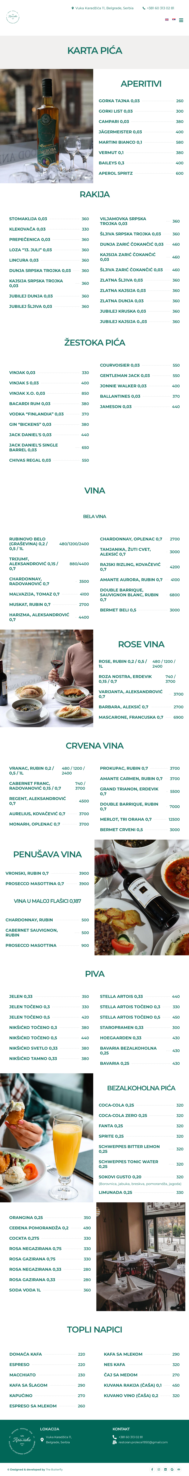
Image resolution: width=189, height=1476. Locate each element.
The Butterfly (54, 1469)
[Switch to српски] (173, 19)
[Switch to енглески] (166, 19)
